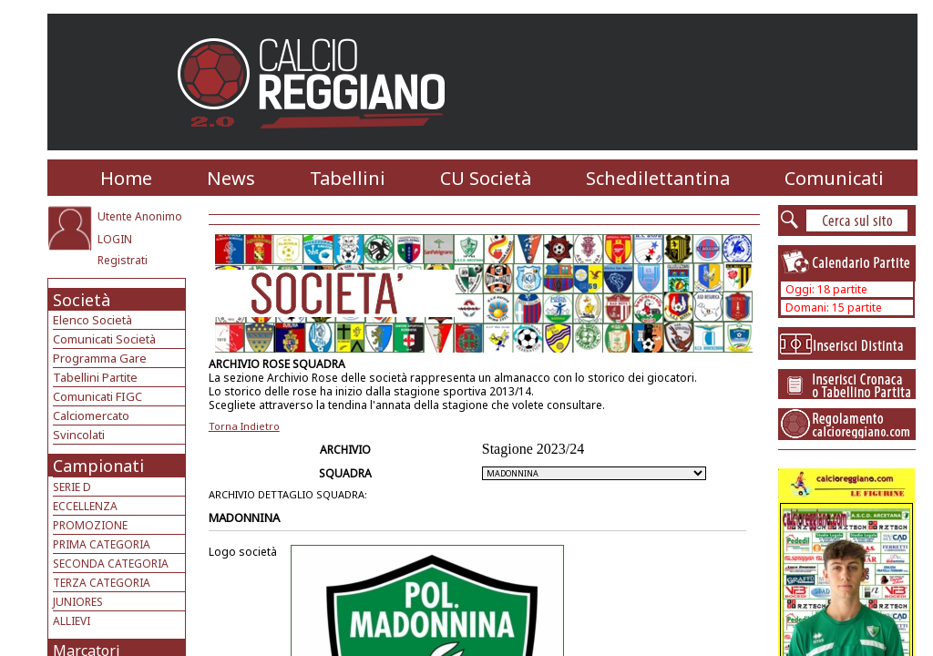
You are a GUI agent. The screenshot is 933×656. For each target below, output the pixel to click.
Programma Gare (100, 358)
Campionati (98, 466)
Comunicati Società (104, 339)
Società (81, 300)
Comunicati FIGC (97, 396)
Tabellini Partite (95, 377)
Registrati (122, 260)
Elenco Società (92, 320)
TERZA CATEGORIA (101, 582)
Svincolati (79, 434)
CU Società (485, 178)
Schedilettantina (658, 178)
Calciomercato (91, 415)
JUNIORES (78, 602)
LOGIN (114, 239)
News (231, 178)
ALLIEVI (71, 621)
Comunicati (834, 178)
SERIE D (72, 487)
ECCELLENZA (85, 506)
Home (126, 178)
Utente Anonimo (139, 216)
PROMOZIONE (90, 525)
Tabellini (347, 178)
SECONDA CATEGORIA (111, 563)
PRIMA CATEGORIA (101, 544)
